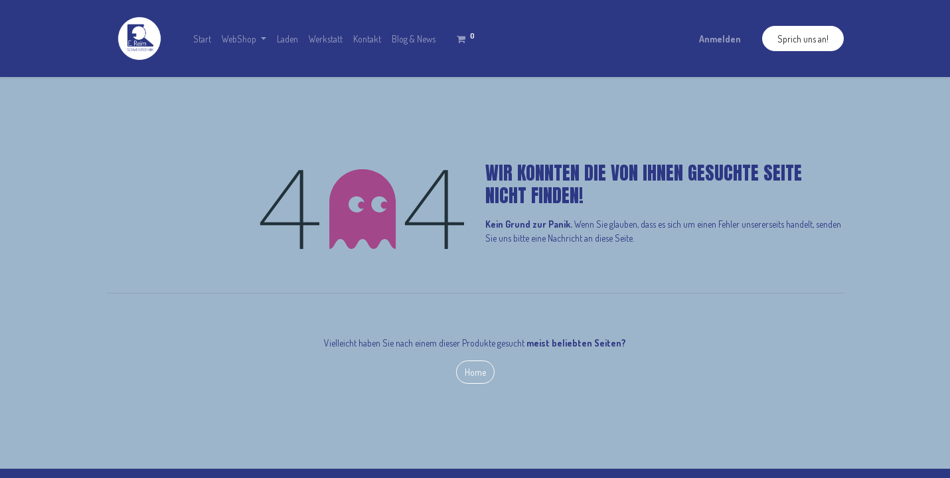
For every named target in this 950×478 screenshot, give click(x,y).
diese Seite (614, 238)
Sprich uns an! (803, 38)
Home (475, 372)
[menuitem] (202, 39)
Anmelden (720, 38)
